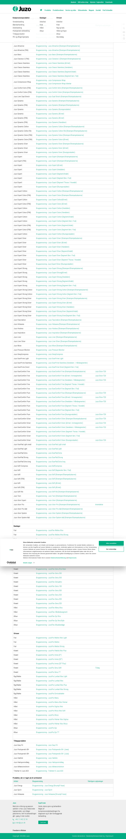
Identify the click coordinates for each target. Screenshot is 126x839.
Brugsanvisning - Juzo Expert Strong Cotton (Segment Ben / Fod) (58, 294)
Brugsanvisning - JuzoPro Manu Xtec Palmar (51, 702)
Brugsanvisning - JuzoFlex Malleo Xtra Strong (52, 535)
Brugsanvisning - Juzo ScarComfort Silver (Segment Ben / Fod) (58, 436)
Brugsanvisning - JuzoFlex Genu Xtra (49, 565)
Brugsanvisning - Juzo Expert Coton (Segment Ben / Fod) (56, 230)
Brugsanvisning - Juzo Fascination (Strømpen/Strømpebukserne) (58, 320)
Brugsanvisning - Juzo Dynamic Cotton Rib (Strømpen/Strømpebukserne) (61, 131)
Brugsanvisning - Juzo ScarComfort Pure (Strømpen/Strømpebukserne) (61, 393)
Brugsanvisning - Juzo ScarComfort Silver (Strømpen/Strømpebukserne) (61, 419)
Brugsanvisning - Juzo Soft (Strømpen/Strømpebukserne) (56, 474)
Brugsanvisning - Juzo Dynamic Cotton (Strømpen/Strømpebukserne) (60, 127)
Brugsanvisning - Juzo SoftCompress (49, 466)
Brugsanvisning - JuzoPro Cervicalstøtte (50, 694)
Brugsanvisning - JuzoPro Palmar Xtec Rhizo (51, 724)
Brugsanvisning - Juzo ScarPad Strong (49, 457)
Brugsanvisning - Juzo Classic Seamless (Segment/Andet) (56, 72)
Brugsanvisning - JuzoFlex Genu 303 (49, 599)
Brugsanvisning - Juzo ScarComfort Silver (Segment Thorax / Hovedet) (60, 432)
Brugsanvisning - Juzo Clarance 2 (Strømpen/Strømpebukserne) (58, 59)
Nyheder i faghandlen (97, 2)
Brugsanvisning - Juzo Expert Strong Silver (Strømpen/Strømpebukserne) (61, 298)
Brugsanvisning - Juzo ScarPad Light (49, 449)
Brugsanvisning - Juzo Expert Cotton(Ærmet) (51, 200)
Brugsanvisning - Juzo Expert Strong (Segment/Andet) (55, 281)
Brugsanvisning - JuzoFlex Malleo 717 (49, 552)
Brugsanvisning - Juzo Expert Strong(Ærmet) (51, 273)
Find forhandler (107, 10)
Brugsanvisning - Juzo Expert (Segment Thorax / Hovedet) (56, 182)
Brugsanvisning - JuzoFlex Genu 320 (49, 603)
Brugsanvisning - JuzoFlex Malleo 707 (49, 556)
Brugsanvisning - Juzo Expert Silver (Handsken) (52, 247)
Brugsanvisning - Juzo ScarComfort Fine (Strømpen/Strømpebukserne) (61, 371)
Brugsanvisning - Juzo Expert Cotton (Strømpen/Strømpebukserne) (59, 191)
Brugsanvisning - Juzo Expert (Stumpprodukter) (52, 187)
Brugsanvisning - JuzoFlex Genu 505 (49, 578)
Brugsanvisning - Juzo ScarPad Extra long (50, 462)
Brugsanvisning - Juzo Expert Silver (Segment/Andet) (54, 251)
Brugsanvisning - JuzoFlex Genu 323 (49, 595)
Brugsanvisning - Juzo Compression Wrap (50, 80)
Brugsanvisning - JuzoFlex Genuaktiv (49, 582)
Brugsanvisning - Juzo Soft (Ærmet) (48, 483)
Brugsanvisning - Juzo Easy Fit (47, 745)
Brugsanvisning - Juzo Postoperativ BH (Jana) (52, 749)
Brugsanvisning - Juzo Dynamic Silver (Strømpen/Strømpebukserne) (60, 144)
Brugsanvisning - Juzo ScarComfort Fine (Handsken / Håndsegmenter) (60, 380)
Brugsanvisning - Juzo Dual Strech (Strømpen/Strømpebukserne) (58, 96)
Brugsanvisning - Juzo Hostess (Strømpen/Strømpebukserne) (57, 328)
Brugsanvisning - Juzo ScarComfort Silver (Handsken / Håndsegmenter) (61, 427)
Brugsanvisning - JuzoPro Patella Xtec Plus (51, 651)
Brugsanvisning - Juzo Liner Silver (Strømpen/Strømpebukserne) (58, 341)
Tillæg (97, 668)
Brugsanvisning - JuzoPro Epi (46, 728)
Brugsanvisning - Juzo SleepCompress (49, 354)
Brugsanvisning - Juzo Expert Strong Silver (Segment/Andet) (57, 311)
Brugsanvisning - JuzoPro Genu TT (48, 672)
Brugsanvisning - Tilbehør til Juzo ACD (49, 771)
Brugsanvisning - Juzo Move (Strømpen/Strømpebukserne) (56, 346)
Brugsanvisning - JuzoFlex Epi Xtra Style (50, 621)
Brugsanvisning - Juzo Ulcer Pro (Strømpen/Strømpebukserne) (58, 505)
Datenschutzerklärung (58, 830)
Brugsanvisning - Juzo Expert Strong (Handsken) (53, 277)
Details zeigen (27, 835)
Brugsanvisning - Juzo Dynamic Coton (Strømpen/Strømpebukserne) (60, 135)
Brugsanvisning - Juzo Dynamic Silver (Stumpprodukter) (55, 152)
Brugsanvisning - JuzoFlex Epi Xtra (48, 616)
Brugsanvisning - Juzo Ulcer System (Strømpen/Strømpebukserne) (59, 513)
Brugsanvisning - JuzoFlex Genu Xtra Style (51, 569)
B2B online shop (83, 2)
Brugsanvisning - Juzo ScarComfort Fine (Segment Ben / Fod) (57, 389)
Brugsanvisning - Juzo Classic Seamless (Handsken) (54, 67)
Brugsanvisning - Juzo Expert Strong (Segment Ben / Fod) (56, 285)
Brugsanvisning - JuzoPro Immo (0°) (49, 655)
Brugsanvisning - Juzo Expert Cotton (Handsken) (53, 208)
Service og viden (70, 10)
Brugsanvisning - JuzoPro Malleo (48, 642)
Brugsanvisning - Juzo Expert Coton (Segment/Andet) (54, 225)
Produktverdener (58, 10)
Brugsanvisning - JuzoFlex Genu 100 (49, 586)
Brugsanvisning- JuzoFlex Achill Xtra (49, 539)
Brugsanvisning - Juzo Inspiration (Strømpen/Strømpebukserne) (58, 333)
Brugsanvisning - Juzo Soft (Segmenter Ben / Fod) (53, 470)
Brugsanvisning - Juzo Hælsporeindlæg (50, 762)
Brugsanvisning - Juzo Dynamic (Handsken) (51, 122)
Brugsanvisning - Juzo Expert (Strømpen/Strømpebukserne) (57, 157)
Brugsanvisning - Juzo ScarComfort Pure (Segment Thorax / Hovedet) (60, 406)
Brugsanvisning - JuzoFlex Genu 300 (49, 590)
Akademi (73, 2)
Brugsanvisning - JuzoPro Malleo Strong (50, 646)
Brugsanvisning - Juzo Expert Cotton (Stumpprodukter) (55, 234)
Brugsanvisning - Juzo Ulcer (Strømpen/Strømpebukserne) (56, 500)
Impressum (72, 830)
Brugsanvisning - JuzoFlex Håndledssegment (51, 612)
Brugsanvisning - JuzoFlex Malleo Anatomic (51, 543)
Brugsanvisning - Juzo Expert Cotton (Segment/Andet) (55, 217)
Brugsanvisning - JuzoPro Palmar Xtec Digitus (52, 719)
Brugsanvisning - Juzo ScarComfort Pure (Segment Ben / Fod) (57, 410)
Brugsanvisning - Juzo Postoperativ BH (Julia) (52, 754)
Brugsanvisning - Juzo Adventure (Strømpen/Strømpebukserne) (58, 42)
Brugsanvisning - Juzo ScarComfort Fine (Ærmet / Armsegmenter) (59, 376)
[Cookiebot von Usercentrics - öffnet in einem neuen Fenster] (11, 835)
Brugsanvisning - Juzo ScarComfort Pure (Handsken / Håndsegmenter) (60, 401)
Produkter (48, 10)
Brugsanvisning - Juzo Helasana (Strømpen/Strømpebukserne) (58, 324)
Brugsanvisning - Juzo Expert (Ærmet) (49, 165)
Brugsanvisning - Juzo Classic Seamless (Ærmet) (53, 63)
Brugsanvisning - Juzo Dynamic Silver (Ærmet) (52, 148)
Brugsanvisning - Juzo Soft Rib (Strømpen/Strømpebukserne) (57, 492)
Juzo (14, 803)
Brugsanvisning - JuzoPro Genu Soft (48, 668)
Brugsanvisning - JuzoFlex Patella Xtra (49, 560)
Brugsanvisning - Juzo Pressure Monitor (50, 350)
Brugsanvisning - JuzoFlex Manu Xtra (49, 608)
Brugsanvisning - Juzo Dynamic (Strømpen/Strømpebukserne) (57, 101)
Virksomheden (82, 10)
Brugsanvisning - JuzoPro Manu (47, 698)
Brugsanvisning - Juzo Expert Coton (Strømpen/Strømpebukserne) (59, 195)
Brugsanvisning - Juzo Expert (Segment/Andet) (52, 174)
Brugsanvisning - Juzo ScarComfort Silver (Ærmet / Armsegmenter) (59, 423)
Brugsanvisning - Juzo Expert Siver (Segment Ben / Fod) (55, 255)
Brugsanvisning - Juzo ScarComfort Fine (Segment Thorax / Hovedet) (60, 384)
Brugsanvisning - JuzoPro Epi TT (47, 732)
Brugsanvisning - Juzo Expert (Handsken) (50, 169)
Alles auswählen (111, 816)
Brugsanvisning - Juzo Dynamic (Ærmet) (50, 114)
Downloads (108, 2)
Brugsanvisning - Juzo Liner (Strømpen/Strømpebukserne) (56, 337)
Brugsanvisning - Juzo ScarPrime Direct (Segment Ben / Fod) (57, 367)
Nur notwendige (111, 822)
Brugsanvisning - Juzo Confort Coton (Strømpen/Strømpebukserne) (59, 92)
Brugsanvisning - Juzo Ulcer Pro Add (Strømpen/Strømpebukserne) (59, 509)
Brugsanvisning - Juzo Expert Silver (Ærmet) (51, 243)
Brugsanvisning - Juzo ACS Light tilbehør (50, 37)
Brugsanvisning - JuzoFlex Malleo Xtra (49, 530)
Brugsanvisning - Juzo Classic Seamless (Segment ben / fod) (57, 76)
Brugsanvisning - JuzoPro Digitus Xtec (49, 706)
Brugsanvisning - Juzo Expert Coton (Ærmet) (51, 204)
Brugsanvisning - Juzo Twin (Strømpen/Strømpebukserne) (56, 496)
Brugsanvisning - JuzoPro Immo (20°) (49, 659)
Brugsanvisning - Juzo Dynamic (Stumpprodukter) (53, 109)
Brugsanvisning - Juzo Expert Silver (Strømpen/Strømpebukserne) (59, 238)
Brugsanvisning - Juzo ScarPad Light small (51, 444)
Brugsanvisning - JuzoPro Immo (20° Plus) (51, 663)
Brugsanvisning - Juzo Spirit (42, 790)
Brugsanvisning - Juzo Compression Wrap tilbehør (53, 84)
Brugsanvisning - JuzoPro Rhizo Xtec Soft (50, 711)
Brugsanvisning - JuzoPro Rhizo (47, 715)
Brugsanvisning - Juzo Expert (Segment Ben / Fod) (53, 178)
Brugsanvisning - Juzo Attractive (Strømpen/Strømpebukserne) (58, 46)
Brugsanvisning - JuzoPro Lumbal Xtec (49, 681)
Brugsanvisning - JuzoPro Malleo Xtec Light (51, 638)
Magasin (91, 10)
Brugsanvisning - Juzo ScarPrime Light (49, 358)
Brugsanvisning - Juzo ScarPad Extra (49, 453)
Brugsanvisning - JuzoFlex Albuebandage (50, 625)
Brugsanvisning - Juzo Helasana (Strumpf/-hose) (49, 794)
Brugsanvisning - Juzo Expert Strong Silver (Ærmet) (54, 303)
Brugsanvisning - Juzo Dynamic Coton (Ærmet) (52, 139)
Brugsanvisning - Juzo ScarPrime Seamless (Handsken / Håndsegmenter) (62, 363)
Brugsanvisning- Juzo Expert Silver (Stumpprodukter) (54, 264)
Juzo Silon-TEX (100, 371)
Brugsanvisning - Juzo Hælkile (46, 758)
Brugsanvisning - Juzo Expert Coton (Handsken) (52, 212)
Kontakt (98, 10)
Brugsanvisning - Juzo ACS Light (47, 34)
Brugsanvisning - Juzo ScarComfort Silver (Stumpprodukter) (57, 440)
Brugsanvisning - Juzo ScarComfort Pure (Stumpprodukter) (56, 414)
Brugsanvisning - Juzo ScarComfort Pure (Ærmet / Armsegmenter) (59, 397)
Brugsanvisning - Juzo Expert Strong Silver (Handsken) (55, 307)
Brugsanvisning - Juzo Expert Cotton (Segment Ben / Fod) (56, 221)
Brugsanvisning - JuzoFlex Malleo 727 (49, 547)
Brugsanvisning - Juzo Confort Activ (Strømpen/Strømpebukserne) (59, 88)
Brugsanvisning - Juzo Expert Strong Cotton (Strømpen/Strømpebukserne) (62, 290)
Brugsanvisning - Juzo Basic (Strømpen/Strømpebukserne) (56, 54)
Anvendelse (99, 505)
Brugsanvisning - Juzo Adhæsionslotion (50, 767)
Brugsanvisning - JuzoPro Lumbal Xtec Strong (52, 689)
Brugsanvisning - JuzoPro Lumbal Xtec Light (51, 676)
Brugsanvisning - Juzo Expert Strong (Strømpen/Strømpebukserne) (59, 268)
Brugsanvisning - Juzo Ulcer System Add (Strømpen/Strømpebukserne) (60, 517)
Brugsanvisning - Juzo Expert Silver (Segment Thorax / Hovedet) (58, 260)
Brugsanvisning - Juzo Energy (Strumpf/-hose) (48, 786)
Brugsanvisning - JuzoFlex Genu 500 (49, 573)
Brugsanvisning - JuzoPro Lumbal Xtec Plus (51, 685)
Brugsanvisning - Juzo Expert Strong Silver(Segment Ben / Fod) (58, 316)
